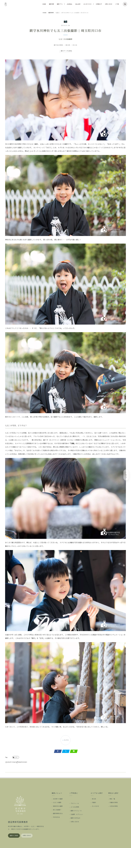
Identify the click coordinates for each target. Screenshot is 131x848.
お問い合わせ (27, 835)
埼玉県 (94, 799)
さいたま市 (95, 806)
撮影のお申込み (75, 818)
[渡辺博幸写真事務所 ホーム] (20, 804)
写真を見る (56, 817)
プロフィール (75, 803)
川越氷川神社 (114, 802)
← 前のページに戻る (65, 51)
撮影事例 (51, 12)
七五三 (57, 12)
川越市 (94, 802)
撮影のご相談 (14, 835)
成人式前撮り (57, 810)
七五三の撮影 (57, 802)
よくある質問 (75, 807)
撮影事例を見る (58, 813)
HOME (44, 12)
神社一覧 (112, 799)
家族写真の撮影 (58, 806)
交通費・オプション (77, 814)
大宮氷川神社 (114, 806)
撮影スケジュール (76, 811)
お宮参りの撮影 (58, 799)
